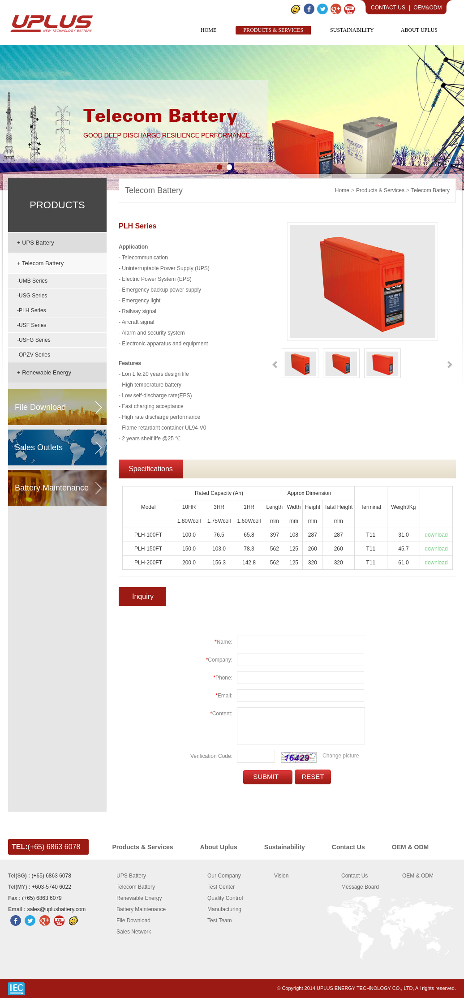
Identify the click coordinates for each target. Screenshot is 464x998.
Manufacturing (224, 909)
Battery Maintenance (141, 909)
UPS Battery (131, 876)
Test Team (219, 920)
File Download (133, 920)
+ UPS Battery (35, 242)
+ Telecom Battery (40, 263)
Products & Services (380, 190)
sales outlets (39, 447)
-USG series (32, 296)
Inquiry (143, 596)
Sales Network (133, 932)
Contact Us (388, 7)
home (342, 190)
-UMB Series (32, 281)
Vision (281, 876)
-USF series (31, 325)
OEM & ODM (418, 876)
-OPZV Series (33, 355)
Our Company (224, 876)
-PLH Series (31, 310)
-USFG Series (34, 340)
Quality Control (225, 898)
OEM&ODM (427, 7)
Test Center (221, 887)
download (436, 535)
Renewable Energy (139, 898)
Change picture (340, 756)
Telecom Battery (154, 190)
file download (40, 407)
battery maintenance (52, 487)
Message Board (360, 887)
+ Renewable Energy (44, 372)
